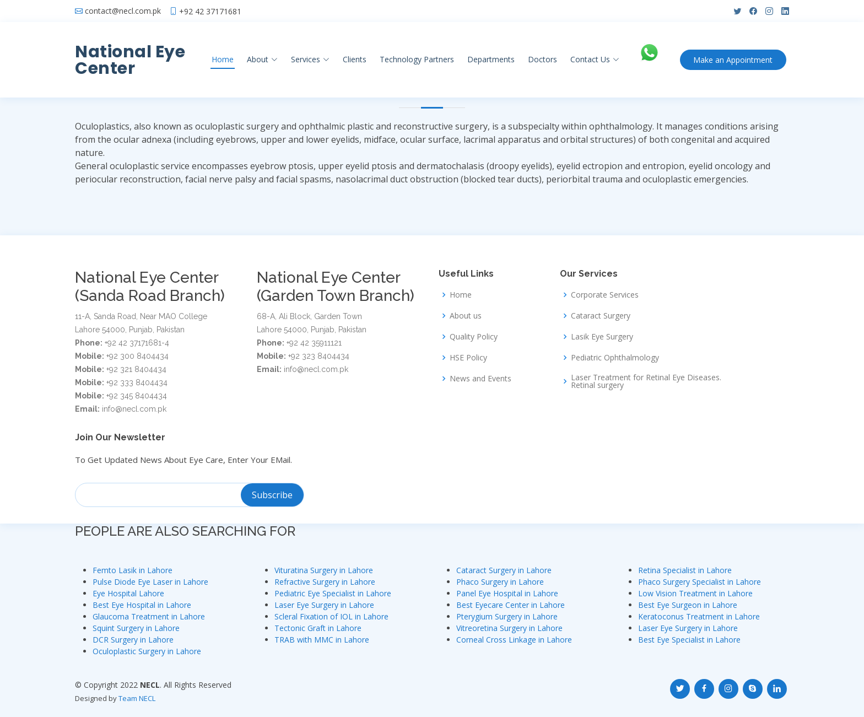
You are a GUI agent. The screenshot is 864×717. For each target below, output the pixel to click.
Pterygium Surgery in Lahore (507, 616)
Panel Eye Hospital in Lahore (507, 593)
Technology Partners (416, 59)
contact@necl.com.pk (123, 11)
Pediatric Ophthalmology (615, 358)
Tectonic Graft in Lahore (317, 628)
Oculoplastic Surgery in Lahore (147, 651)
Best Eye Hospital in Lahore (142, 605)
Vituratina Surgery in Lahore (323, 570)
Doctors (541, 59)
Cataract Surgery (600, 316)
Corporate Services (605, 295)
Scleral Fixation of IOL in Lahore (331, 616)
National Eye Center (130, 60)
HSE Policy (468, 358)
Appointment (733, 60)
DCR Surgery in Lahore (133, 639)
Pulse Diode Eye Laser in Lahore (150, 581)
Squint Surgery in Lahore (136, 628)
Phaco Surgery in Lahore (500, 581)
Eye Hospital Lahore (128, 593)
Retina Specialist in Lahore (685, 570)
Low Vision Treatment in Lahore (695, 593)
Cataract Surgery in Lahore (504, 570)
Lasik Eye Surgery (602, 337)
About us (466, 316)
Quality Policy (474, 337)
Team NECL (136, 698)
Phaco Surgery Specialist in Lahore (699, 581)
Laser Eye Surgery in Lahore (324, 605)
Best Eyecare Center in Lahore (510, 605)
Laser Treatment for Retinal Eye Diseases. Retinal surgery (646, 381)
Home (221, 59)
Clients (353, 59)
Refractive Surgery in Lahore (324, 581)
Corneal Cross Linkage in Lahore (514, 639)
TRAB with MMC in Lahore (321, 639)
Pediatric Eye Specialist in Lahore (332, 593)
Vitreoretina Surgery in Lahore (509, 628)
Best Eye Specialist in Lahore (689, 639)
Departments (490, 59)
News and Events (480, 378)
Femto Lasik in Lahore (132, 570)
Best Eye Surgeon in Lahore (687, 605)
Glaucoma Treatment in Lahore (149, 616)
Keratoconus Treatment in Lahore (699, 616)
